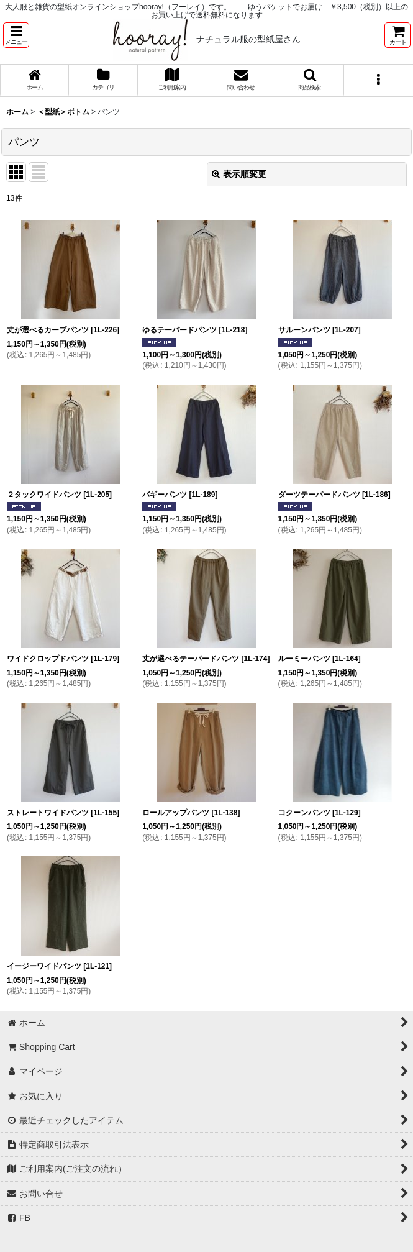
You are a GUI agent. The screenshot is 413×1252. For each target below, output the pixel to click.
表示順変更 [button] (239, 174)
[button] (16, 35)
